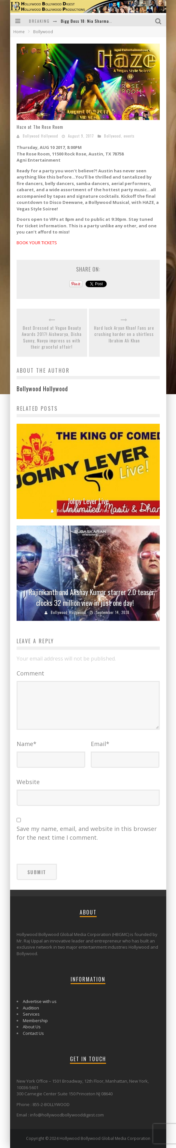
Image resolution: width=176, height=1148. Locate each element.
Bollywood (112, 136)
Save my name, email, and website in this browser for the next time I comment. (87, 833)
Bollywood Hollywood (40, 136)
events (129, 136)
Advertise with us (40, 1001)
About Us (32, 1027)
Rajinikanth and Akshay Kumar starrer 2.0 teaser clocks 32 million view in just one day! (91, 597)
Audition (31, 1008)
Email (100, 744)
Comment (30, 673)
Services (31, 1014)
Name (26, 744)
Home (19, 31)
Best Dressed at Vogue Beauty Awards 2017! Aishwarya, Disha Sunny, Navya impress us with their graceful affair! (52, 337)
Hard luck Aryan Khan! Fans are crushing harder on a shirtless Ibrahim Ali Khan (124, 334)
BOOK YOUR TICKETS (37, 243)
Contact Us (33, 1033)
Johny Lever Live (88, 501)
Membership (35, 1020)
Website (28, 782)
